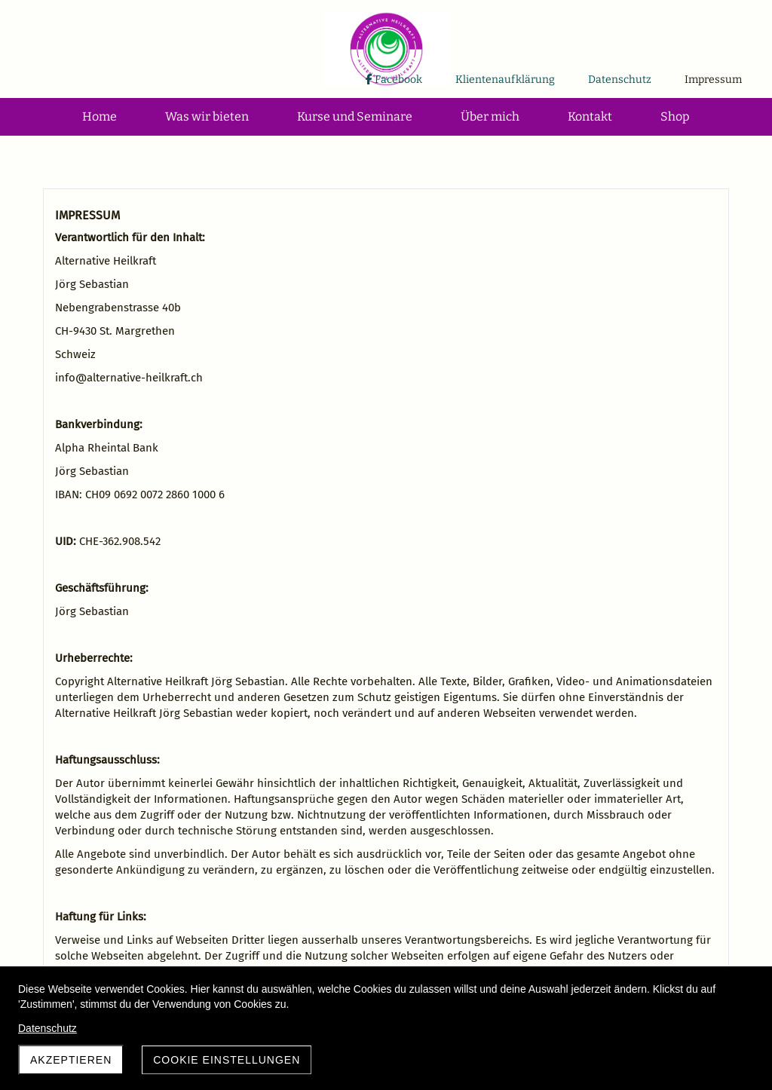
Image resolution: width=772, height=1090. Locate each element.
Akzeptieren (71, 1060)
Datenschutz (47, 1028)
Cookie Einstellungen (226, 1060)
